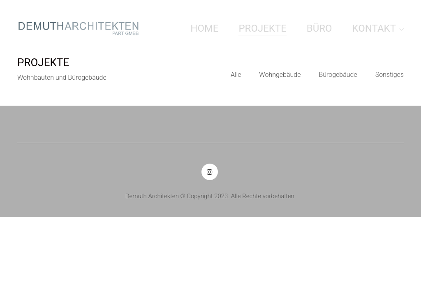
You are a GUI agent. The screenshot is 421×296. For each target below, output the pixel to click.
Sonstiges (389, 75)
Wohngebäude (280, 75)
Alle (236, 75)
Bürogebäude (338, 75)
